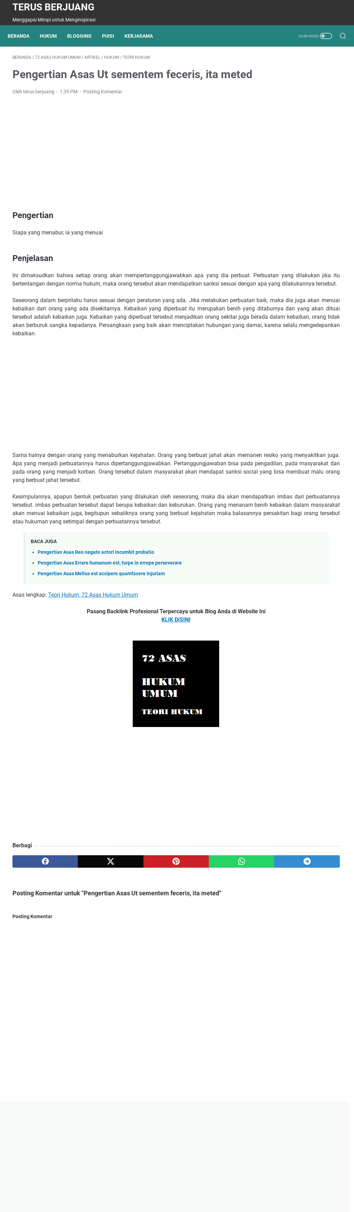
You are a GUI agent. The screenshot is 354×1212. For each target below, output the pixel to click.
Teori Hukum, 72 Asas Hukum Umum (93, 666)
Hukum (53, 36)
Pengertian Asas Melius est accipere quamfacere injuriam (101, 645)
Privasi (119, 1187)
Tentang (96, 1187)
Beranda (23, 36)
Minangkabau (200, 1187)
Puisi (113, 36)
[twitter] (78, 932)
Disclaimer (167, 1187)
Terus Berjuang (53, 7)
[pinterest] (122, 932)
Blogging (84, 36)
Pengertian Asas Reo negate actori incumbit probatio (96, 623)
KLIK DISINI (122, 691)
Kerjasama (143, 36)
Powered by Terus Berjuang (194, 1201)
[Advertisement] (122, 173)
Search (229, 1187)
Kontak (141, 1187)
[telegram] (210, 932)
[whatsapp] (166, 932)
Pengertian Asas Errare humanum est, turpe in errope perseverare (110, 634)
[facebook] (34, 932)
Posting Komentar (102, 113)
